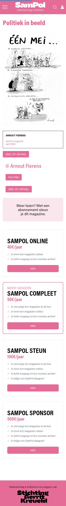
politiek (13, 177)
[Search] (55, 7)
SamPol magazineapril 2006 (14, 142)
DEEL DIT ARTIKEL (16, 154)
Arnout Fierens (16, 135)
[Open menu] (4, 7)
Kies (32, 268)
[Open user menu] (62, 7)
